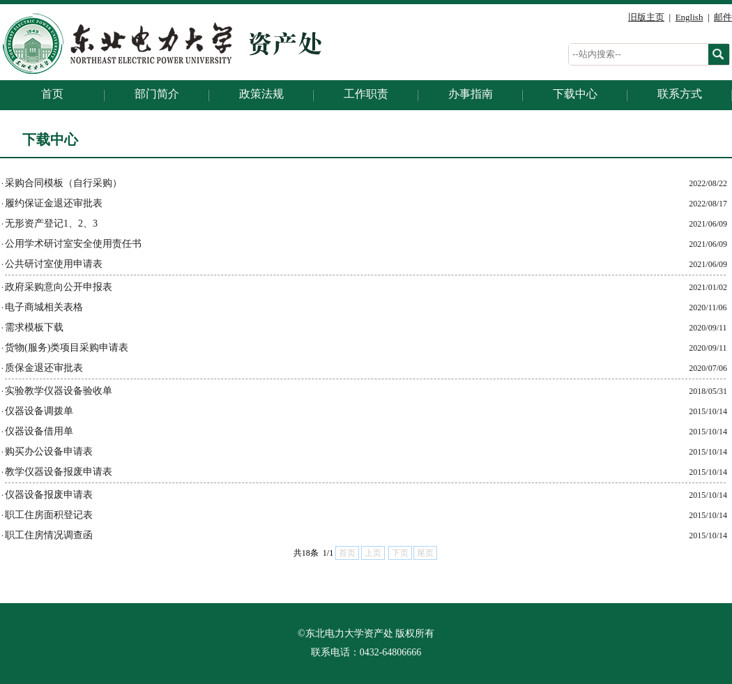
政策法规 (261, 94)
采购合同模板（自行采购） (63, 183)
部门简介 (157, 94)
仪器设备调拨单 (39, 411)
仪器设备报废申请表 (49, 494)
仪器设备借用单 (39, 431)
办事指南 (470, 94)
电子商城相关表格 (44, 307)
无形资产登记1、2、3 (51, 223)
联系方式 (679, 94)
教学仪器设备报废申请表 (58, 471)
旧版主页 (646, 17)
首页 (52, 94)
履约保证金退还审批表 (53, 203)
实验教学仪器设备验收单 (58, 391)
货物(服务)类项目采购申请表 (66, 347)
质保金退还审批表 (44, 368)
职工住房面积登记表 (49, 515)
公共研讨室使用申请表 (53, 264)
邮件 (723, 17)
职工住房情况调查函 (49, 535)
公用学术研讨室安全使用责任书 (73, 243)
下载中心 (575, 94)
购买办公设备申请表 (49, 451)
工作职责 (366, 94)
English (689, 17)
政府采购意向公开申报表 (58, 287)
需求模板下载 (34, 327)
